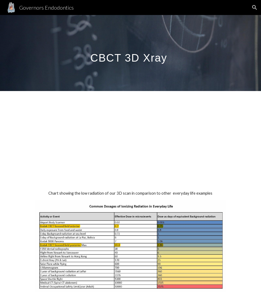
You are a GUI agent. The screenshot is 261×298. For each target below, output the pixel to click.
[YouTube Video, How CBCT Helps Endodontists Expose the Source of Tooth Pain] (130, 135)
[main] (130, 52)
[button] (254, 7)
